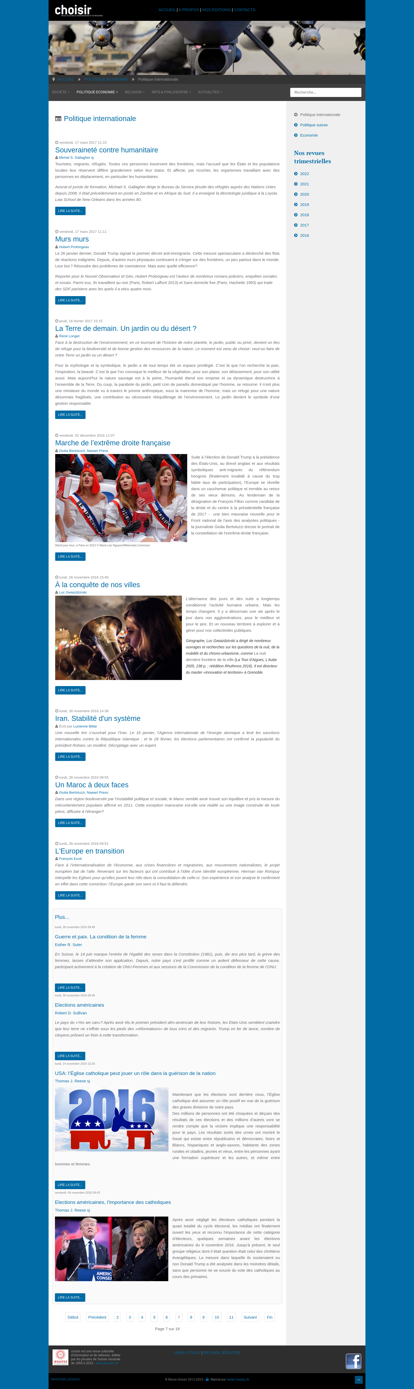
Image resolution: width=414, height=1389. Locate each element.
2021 (304, 184)
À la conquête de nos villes (97, 585)
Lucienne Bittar (85, 726)
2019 (304, 204)
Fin (269, 1317)
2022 (304, 173)
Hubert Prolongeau (74, 247)
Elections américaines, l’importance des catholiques (118, 1202)
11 (231, 1317)
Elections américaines (82, 1005)
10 (217, 1317)
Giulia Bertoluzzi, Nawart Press (83, 450)
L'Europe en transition (89, 851)
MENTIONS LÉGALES (65, 1379)
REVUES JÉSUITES (222, 1352)
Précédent (97, 1317)
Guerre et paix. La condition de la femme (105, 936)
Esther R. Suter (68, 944)
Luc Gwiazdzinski (73, 592)
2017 (304, 225)
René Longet (69, 336)
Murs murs (72, 239)
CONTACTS (244, 9)
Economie (309, 135)
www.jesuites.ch (107, 1363)
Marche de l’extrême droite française (113, 443)
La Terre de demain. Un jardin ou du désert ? (125, 328)
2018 (304, 215)
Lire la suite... (70, 211)
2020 (304, 194)
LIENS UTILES (187, 1352)
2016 (304, 235)
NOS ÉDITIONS (216, 9)
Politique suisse (314, 125)
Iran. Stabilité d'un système (97, 718)
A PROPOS (188, 9)
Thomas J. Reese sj (72, 1081)
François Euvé (70, 859)
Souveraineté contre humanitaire (106, 150)
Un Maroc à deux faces (92, 785)
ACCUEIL (168, 9)
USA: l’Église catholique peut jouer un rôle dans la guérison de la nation (143, 1073)
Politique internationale (320, 114)
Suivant (250, 1317)
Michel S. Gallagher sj (76, 158)
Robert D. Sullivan (71, 1013)
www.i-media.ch (238, 1379)
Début (73, 1317)
